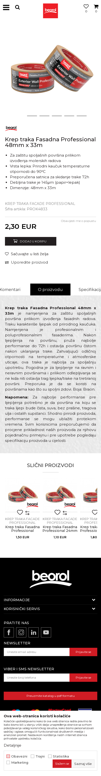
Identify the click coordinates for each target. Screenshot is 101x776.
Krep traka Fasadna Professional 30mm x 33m (22, 530)
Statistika (61, 756)
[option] (50, 71)
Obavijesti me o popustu (78, 221)
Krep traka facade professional (40, 203)
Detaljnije (12, 745)
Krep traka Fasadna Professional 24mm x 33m (59, 530)
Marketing (19, 762)
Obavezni (19, 756)
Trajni (40, 756)
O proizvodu (50, 289)
